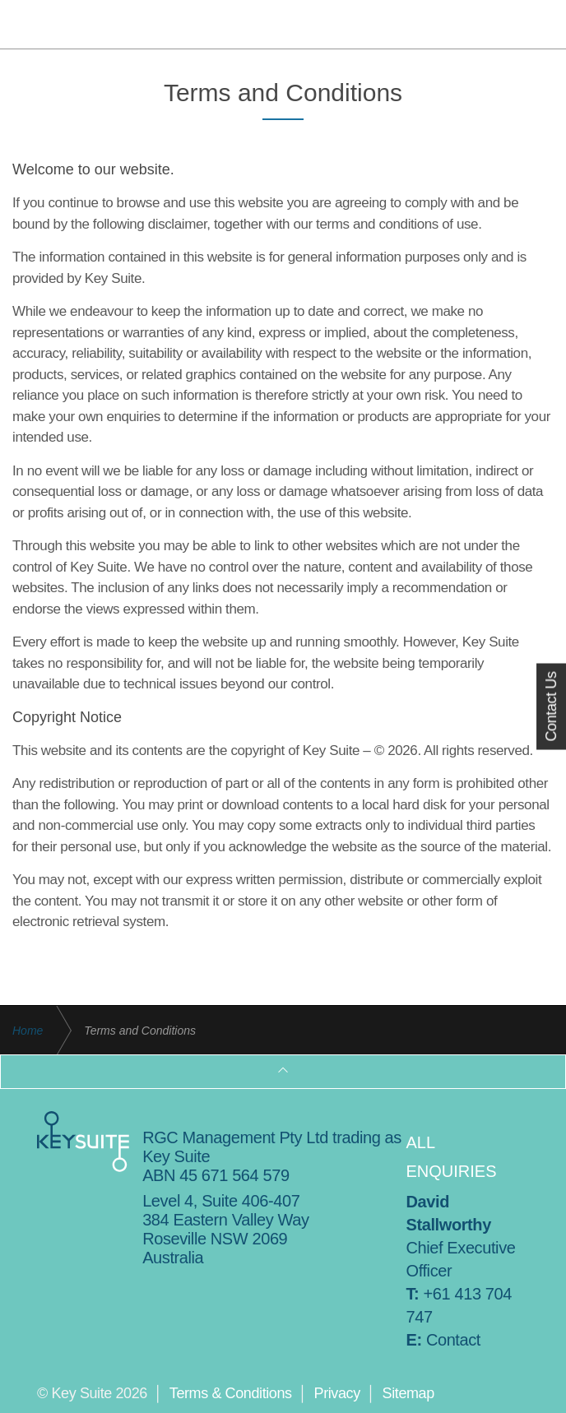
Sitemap (408, 1393)
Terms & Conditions (230, 1393)
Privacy (337, 1393)
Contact (453, 1340)
